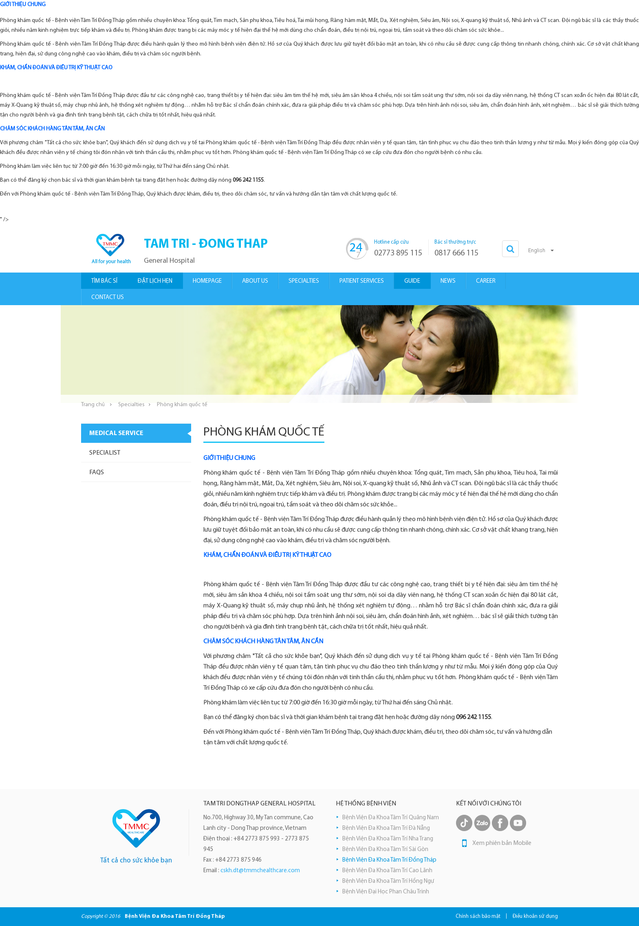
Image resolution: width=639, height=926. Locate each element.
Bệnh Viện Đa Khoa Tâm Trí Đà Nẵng (386, 828)
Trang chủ (93, 405)
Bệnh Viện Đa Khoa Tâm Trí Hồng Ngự (388, 881)
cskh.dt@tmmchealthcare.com (260, 871)
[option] (319, 354)
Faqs (96, 472)
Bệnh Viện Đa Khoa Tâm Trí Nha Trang (387, 839)
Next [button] (574, 354)
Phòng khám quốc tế (182, 405)
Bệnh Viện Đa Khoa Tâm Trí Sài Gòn (385, 850)
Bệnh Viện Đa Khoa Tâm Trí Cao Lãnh (387, 871)
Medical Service (116, 433)
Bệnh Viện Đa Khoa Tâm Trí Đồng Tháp (389, 860)
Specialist (104, 453)
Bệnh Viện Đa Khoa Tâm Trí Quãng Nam (390, 818)
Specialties (131, 405)
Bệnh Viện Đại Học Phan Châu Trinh (385, 892)
